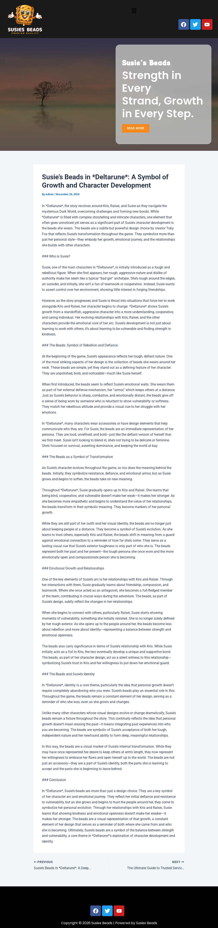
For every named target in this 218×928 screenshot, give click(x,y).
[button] (134, 10)
